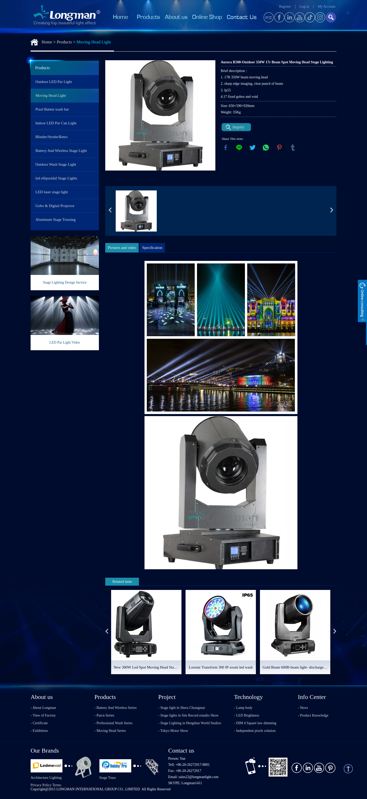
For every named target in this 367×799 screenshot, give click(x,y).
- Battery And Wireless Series (116, 708)
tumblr (293, 147)
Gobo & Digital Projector (54, 206)
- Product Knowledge (313, 715)
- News (303, 708)
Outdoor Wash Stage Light (55, 164)
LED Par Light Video (64, 342)
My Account (326, 6)
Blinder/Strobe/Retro (51, 137)
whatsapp (266, 147)
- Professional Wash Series (114, 723)
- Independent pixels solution (255, 731)
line (239, 147)
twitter (252, 147)
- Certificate (39, 723)
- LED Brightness (246, 715)
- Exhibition (39, 731)
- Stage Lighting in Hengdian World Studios (189, 723)
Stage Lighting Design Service (64, 282)
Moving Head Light (93, 42)
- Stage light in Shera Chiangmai (181, 708)
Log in (304, 6)
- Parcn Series (104, 715)
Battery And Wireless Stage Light (61, 151)
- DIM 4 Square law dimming (255, 723)
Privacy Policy (41, 785)
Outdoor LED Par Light (53, 82)
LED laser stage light (51, 192)
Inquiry (238, 127)
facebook (225, 147)
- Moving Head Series (110, 731)
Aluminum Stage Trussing (55, 219)
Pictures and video (122, 248)
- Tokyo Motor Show (173, 731)
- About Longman (43, 708)
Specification (152, 248)
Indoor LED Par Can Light (55, 123)
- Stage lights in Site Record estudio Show (188, 715)
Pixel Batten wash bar (52, 109)
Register (285, 6)
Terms (56, 785)
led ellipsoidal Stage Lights (56, 178)
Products (64, 42)
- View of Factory (43, 715)
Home (47, 42)
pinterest (279, 147)
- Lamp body (243, 708)
